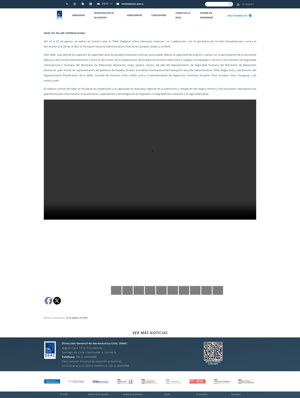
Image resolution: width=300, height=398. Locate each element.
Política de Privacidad (98, 394)
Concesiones (158, 15)
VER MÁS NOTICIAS (150, 332)
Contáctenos (201, 394)
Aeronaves (78, 15)
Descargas (236, 394)
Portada (64, 394)
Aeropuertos (134, 15)
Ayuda (167, 394)
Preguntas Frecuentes (133, 394)
